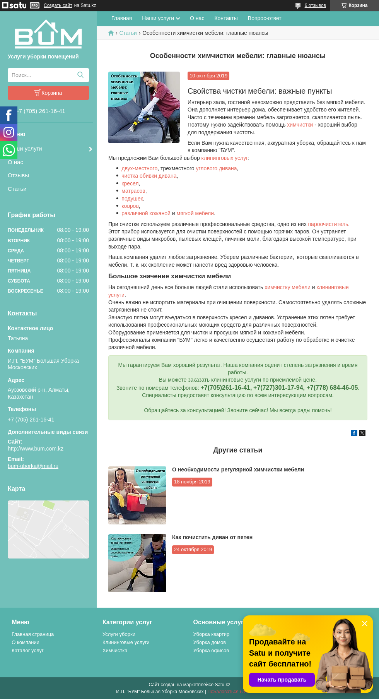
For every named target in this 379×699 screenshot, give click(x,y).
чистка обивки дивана (148, 176)
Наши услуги (25, 148)
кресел (129, 183)
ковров (130, 206)
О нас (15, 162)
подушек (132, 198)
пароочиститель (328, 224)
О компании (25, 642)
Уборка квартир (211, 634)
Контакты (225, 18)
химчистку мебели (288, 287)
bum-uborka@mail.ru (33, 466)
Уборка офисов (211, 650)
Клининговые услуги (126, 642)
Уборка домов (209, 642)
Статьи (17, 188)
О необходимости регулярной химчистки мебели (238, 469)
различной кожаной (146, 213)
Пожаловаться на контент (235, 691)
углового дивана (216, 168)
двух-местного (139, 168)
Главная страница (33, 634)
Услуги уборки (118, 634)
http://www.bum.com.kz (35, 448)
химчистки (300, 125)
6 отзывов (315, 5)
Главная (121, 18)
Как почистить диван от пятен (212, 537)
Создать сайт (58, 5)
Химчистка (115, 650)
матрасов (133, 191)
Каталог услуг (28, 650)
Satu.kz (222, 684)
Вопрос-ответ (265, 18)
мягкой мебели (195, 213)
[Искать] (80, 75)
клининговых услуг (224, 158)
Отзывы (18, 175)
